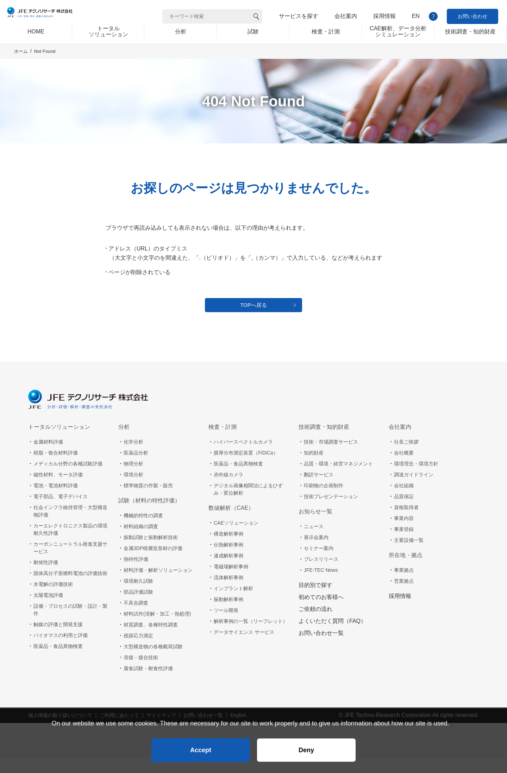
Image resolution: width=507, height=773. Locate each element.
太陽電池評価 (48, 609)
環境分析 (133, 489)
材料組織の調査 (141, 541)
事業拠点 (404, 584)
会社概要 (404, 467)
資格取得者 (406, 522)
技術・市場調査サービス (331, 456)
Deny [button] (306, 746)
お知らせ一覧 (315, 526)
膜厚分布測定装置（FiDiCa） (246, 467)
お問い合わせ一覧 (321, 647)
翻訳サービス (318, 489)
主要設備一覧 (409, 554)
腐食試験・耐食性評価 (148, 683)
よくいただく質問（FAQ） (332, 635)
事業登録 (404, 543)
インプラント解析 (233, 603)
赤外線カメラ (228, 489)
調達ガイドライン (413, 489)
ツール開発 (226, 624)
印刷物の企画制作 (323, 500)
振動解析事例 (228, 614)
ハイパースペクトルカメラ (243, 456)
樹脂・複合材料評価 (55, 467)
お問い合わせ (472, 16)
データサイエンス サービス (244, 646)
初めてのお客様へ (321, 611)
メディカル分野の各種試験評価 (67, 478)
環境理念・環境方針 (416, 478)
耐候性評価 (45, 577)
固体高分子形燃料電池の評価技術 (70, 587)
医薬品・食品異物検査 (58, 660)
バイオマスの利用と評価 (60, 650)
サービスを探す (298, 16)
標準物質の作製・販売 (148, 500)
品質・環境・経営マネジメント (338, 478)
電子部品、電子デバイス (60, 511)
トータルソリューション (59, 441)
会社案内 (345, 16)
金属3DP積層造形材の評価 (153, 562)
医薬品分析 (136, 467)
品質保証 (404, 511)
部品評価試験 (138, 606)
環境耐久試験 (138, 595)
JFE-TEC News (321, 584)
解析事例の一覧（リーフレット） (251, 635)
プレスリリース (321, 573)
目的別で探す (315, 599)
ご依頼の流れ (315, 623)
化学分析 (133, 456)
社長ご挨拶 (406, 456)
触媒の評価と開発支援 (58, 639)
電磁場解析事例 (231, 581)
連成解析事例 (228, 570)
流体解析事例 (228, 592)
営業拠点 (404, 595)
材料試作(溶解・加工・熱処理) (157, 628)
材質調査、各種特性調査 (151, 639)
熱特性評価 (136, 573)
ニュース (314, 541)
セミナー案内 (318, 562)
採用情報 (384, 16)
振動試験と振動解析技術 (151, 552)
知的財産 (314, 467)
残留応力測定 (138, 650)
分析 (124, 441)
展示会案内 (316, 552)
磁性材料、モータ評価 (58, 489)
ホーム (21, 60)
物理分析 (133, 478)
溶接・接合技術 (141, 672)
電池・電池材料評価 (55, 500)
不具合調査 (136, 617)
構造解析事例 (228, 548)
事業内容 (404, 533)
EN (416, 16)
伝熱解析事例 (228, 559)
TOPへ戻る (253, 317)
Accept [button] (200, 746)
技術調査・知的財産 (324, 441)
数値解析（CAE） (231, 522)
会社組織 (404, 500)
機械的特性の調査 (143, 530)
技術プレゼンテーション (331, 511)
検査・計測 (222, 441)
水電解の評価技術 (53, 598)
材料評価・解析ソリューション (158, 584)
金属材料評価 (48, 456)
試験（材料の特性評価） (149, 515)
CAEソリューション (236, 537)
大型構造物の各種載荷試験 (153, 661)
